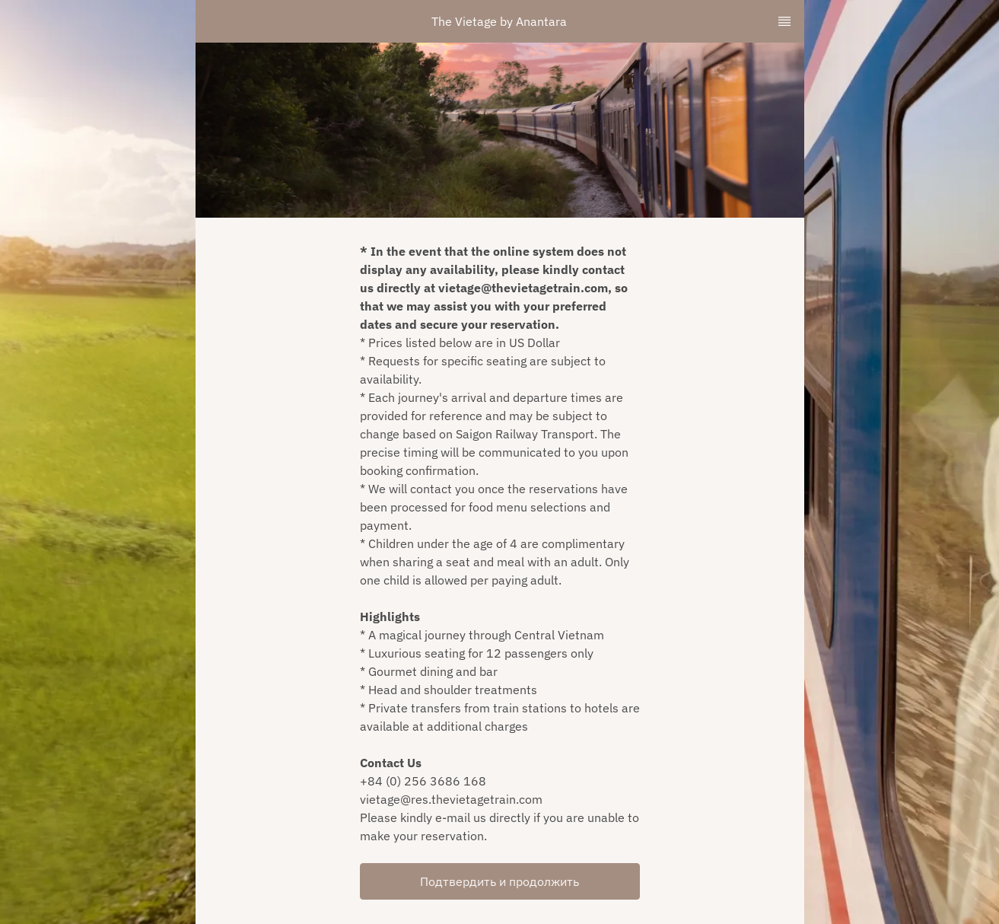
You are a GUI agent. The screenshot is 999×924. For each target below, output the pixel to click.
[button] (500, 881)
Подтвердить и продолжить (499, 881)
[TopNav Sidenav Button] (784, 21)
